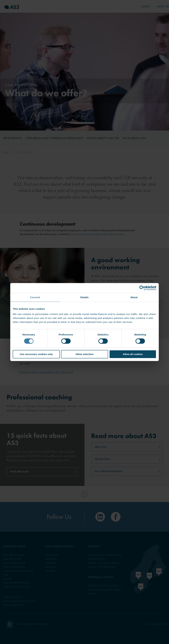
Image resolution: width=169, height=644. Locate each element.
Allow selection (84, 354)
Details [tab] (84, 297)
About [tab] (134, 297)
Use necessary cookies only (36, 354)
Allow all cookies (133, 354)
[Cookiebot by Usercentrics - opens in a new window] (141, 287)
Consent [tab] (35, 297)
